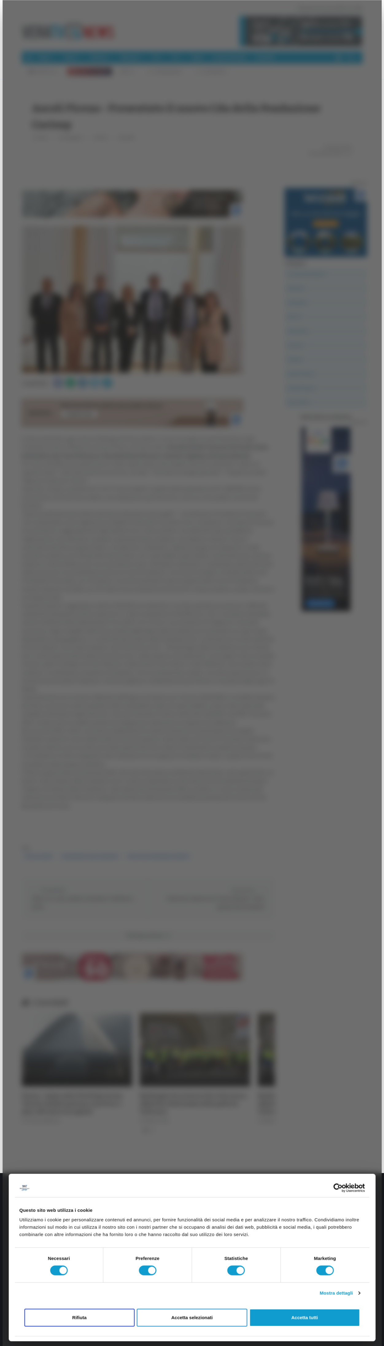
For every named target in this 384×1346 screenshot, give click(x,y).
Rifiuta (79, 1317)
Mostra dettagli (336, 1293)
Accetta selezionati (192, 1317)
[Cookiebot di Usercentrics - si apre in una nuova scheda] (338, 1187)
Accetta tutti (304, 1317)
